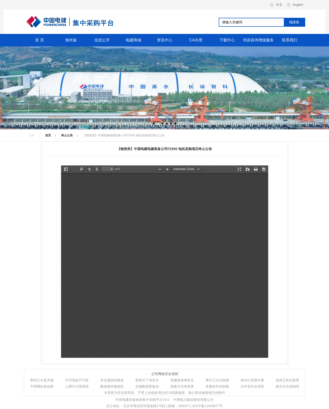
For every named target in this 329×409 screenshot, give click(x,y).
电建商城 (133, 40)
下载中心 (227, 40)
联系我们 (289, 40)
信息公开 (102, 40)
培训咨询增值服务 (258, 40)
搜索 (294, 22)
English (295, 4)
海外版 (71, 40)
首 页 (39, 40)
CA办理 (195, 40)
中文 (276, 4)
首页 (48, 135)
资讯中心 (164, 40)
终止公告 (67, 135)
